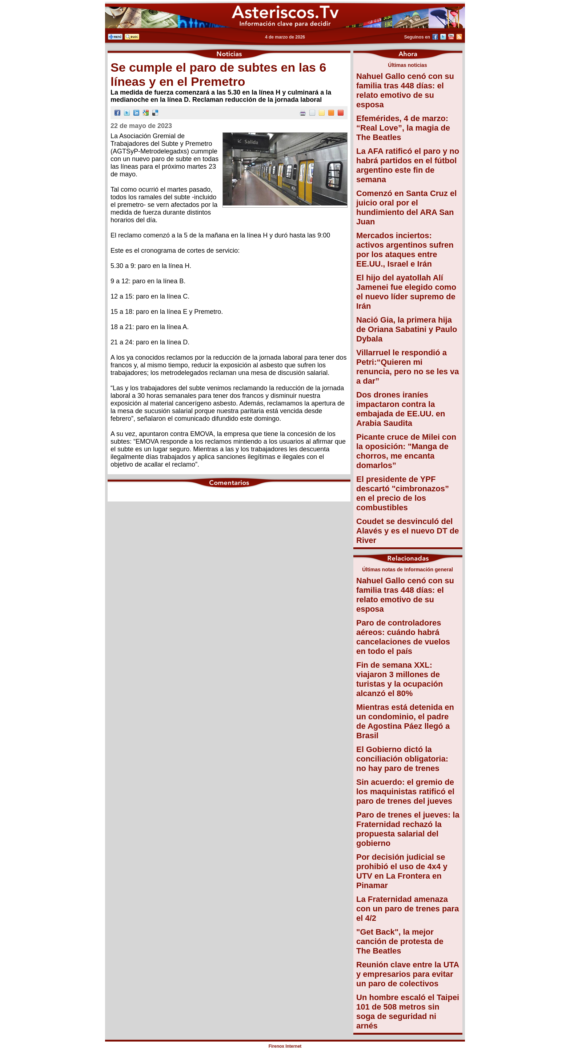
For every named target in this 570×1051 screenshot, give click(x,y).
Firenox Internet (285, 1046)
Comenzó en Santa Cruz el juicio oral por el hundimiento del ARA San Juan (406, 207)
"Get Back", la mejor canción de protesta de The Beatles (399, 941)
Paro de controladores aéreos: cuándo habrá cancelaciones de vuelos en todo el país (403, 637)
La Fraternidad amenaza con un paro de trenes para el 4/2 (407, 909)
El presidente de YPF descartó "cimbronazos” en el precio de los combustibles (402, 493)
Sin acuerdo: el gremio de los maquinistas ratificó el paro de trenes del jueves (405, 792)
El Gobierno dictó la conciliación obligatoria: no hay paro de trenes (402, 759)
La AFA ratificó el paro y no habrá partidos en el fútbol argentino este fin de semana (407, 165)
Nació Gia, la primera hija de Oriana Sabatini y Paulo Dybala (406, 329)
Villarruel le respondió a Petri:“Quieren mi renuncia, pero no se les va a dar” (407, 366)
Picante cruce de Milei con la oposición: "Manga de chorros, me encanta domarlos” (406, 451)
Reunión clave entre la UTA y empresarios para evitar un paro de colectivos (407, 974)
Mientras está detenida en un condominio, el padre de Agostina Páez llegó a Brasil (405, 721)
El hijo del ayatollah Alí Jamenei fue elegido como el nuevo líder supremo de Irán (406, 292)
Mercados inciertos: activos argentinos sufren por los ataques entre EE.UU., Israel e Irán (405, 249)
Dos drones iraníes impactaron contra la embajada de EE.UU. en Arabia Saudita (400, 409)
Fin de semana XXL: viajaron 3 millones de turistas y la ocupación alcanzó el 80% (399, 679)
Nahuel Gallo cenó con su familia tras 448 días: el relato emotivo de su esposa (405, 90)
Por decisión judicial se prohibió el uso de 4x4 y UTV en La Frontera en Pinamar (401, 871)
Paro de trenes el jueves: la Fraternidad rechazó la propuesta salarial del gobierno (407, 829)
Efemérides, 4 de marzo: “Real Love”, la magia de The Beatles (403, 128)
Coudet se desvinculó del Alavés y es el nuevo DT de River (407, 531)
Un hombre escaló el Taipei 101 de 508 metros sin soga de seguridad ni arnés (407, 1011)
